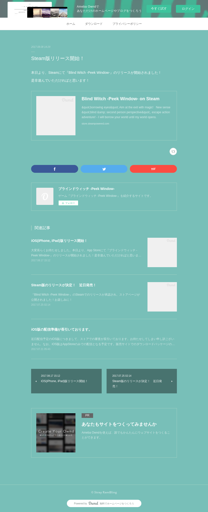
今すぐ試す (159, 8)
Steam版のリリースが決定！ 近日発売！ (63, 285)
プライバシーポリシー (127, 23)
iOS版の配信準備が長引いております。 (61, 329)
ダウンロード (94, 23)
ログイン (188, 9)
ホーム (70, 23)
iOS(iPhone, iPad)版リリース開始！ (59, 241)
